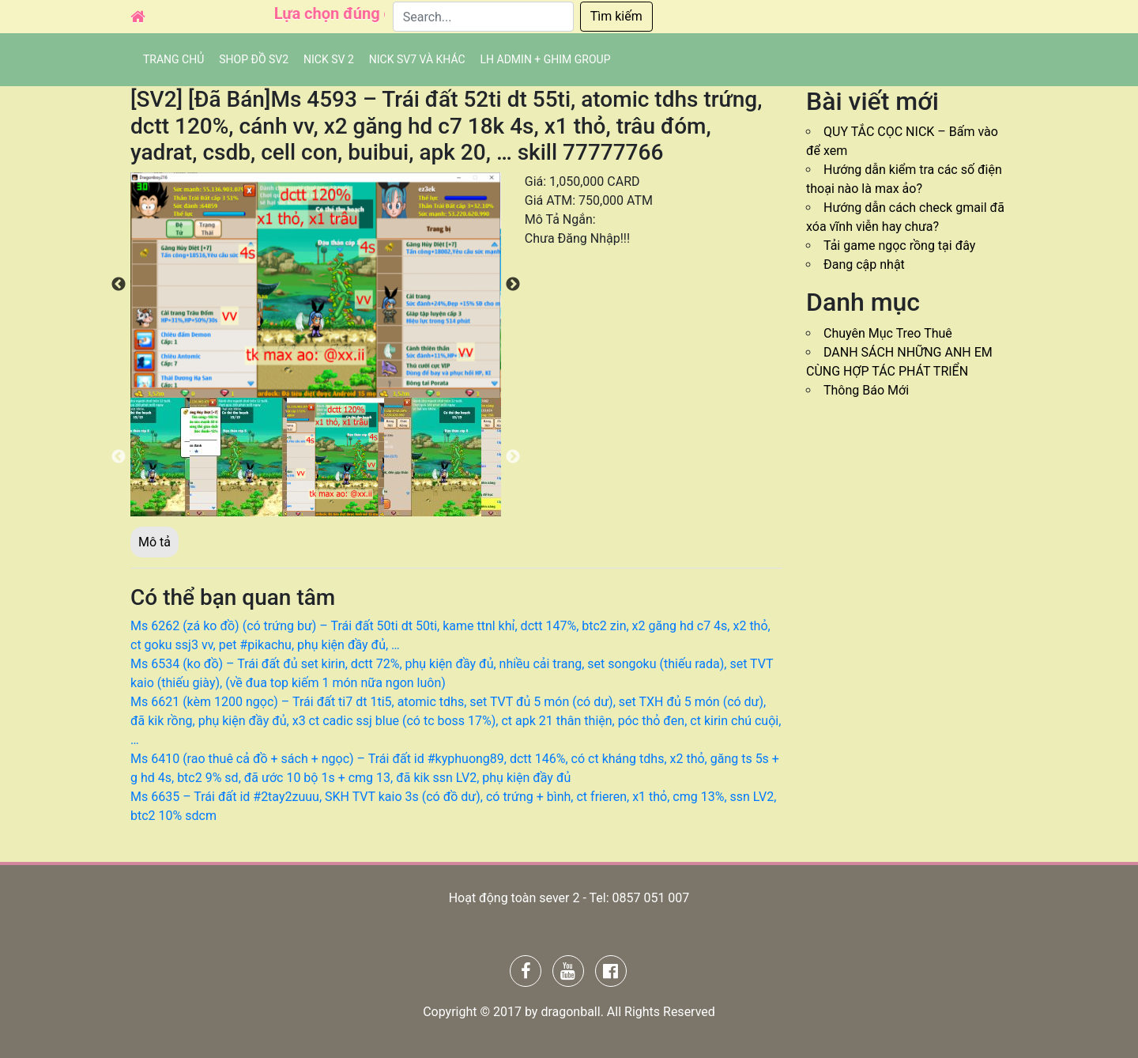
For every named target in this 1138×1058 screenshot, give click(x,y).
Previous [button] (118, 285)
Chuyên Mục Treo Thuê (887, 333)
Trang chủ (173, 59)
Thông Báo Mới (866, 390)
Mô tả (154, 542)
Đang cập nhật (864, 264)
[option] (315, 285)
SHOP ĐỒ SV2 (253, 59)
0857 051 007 (650, 897)
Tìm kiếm (616, 16)
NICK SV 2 (328, 59)
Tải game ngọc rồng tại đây (899, 245)
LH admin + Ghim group (545, 59)
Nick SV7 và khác (417, 59)
